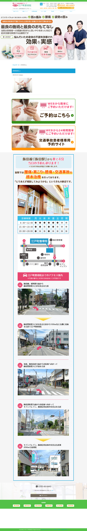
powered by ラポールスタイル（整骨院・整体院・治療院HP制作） (54, 529)
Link (52, 490)
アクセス (62, 11)
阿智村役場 (70, 505)
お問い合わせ (43, 495)
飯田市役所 (27, 505)
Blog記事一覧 (16, 64)
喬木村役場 (16, 505)
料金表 (52, 11)
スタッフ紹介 (43, 11)
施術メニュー (25, 11)
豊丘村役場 (38, 505)
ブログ (71, 11)
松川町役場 (59, 505)
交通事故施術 (34, 11)
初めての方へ (16, 11)
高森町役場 (49, 505)
